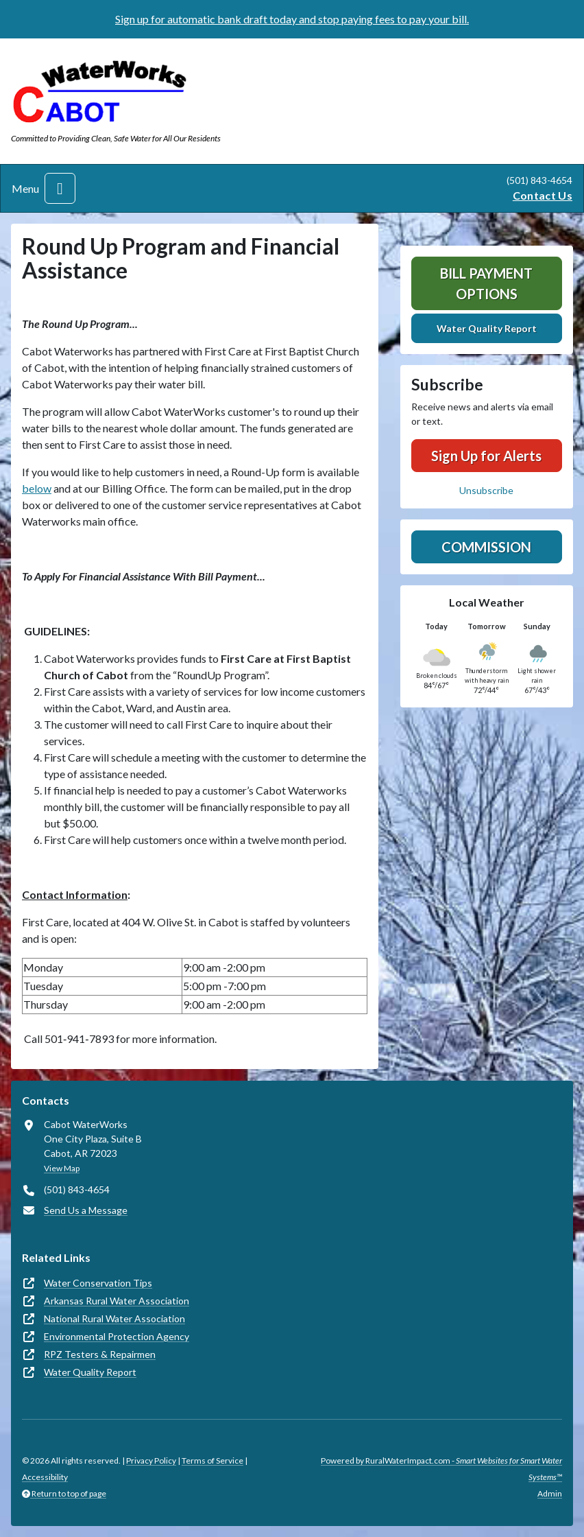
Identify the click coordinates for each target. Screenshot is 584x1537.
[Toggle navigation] (60, 188)
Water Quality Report (487, 328)
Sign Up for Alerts (486, 455)
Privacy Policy (151, 1460)
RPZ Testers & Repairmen (100, 1354)
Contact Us (542, 195)
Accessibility (45, 1477)
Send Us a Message (85, 1210)
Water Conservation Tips (98, 1283)
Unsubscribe (486, 490)
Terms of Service (212, 1460)
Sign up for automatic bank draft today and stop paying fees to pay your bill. (292, 18)
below (36, 488)
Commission (486, 547)
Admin (549, 1493)
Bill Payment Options (486, 283)
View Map (62, 1168)
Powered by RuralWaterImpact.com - (441, 1468)
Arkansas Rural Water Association (116, 1300)
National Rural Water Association (114, 1318)
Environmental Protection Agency (116, 1336)
